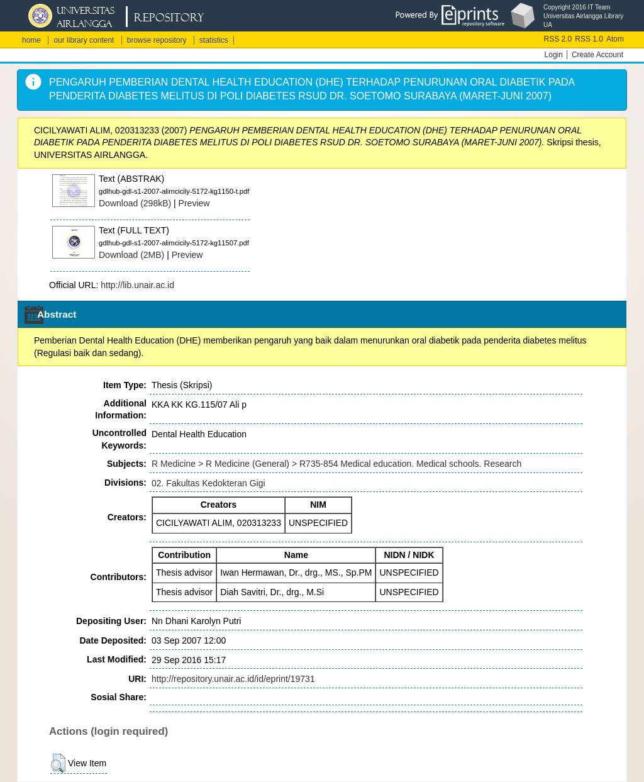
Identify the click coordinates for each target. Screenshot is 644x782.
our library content (83, 40)
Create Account (597, 54)
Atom (615, 39)
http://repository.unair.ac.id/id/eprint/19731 (233, 679)
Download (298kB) (135, 203)
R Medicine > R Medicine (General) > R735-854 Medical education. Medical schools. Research (336, 464)
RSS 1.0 (589, 39)
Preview (194, 203)
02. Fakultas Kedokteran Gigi (208, 483)
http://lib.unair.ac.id (137, 285)
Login (554, 54)
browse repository (157, 40)
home (31, 40)
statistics (213, 40)
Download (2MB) (131, 255)
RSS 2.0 (558, 39)
